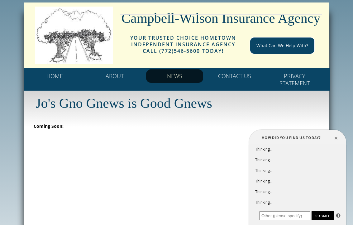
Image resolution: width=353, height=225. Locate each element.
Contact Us (234, 76)
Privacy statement (294, 79)
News (174, 76)
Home (54, 76)
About (115, 76)
